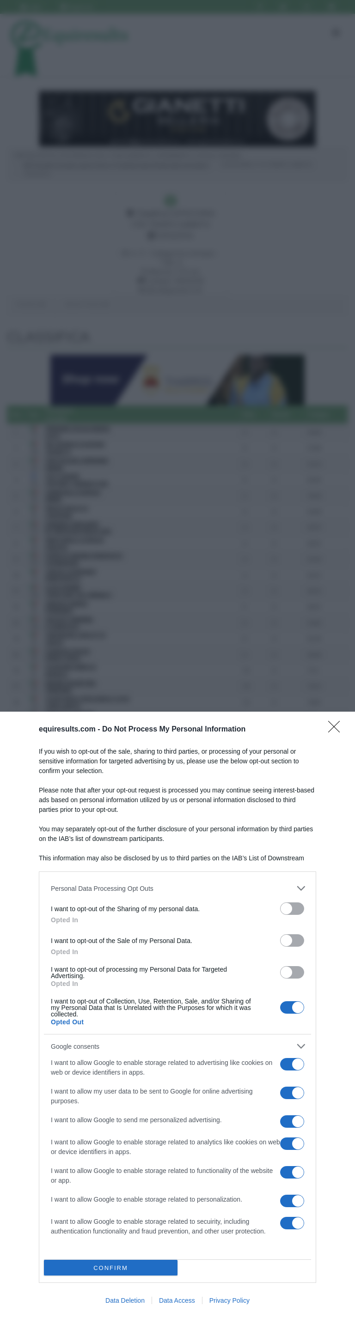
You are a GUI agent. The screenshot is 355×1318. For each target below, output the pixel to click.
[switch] (292, 908)
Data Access (177, 1300)
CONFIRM (110, 1267)
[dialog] (177, 1015)
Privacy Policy (229, 1300)
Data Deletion (125, 1300)
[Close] (337, 729)
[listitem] (177, 888)
